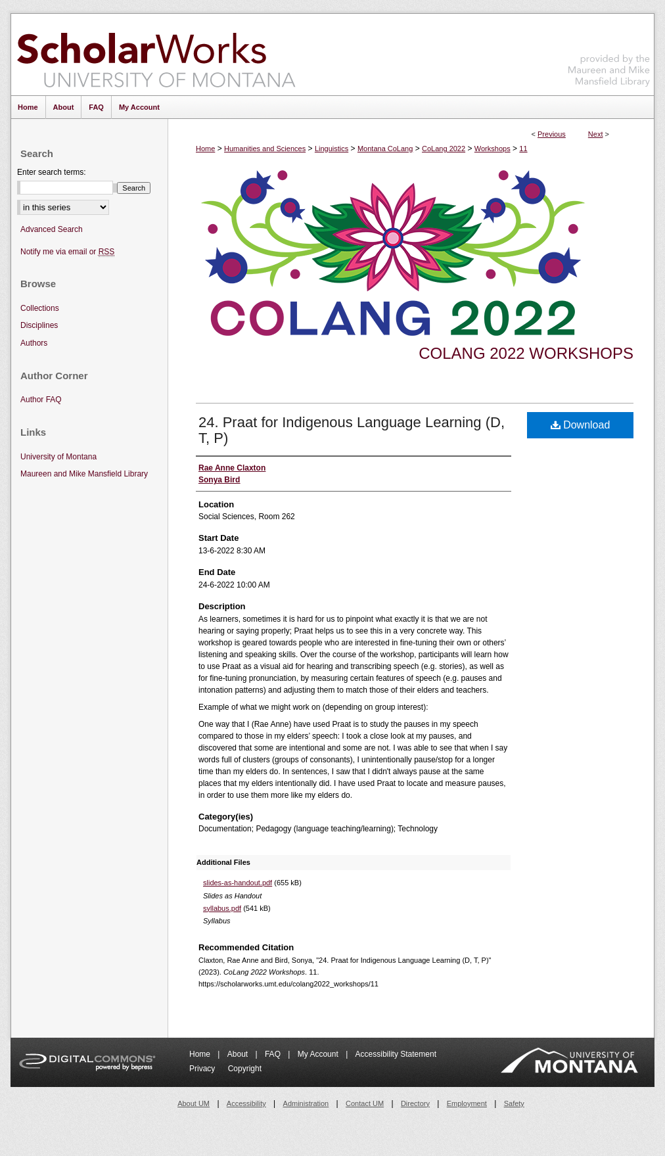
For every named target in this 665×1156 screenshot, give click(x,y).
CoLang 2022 (443, 148)
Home (205, 148)
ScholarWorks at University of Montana (156, 54)
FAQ (274, 1054)
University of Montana (58, 456)
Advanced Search (51, 229)
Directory (415, 1103)
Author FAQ (41, 399)
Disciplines (39, 325)
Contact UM (365, 1103)
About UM (193, 1103)
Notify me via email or (67, 252)
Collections (39, 308)
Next (595, 134)
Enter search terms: (51, 172)
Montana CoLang (385, 148)
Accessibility (246, 1103)
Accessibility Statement (395, 1054)
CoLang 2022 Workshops (526, 353)
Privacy (203, 1068)
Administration (306, 1103)
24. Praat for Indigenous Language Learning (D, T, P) (351, 430)
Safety (514, 1103)
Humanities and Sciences (265, 148)
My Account (319, 1054)
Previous (552, 134)
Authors (33, 343)
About (238, 1054)
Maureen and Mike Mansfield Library (609, 52)
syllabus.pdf (222, 908)
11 (523, 148)
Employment (467, 1103)
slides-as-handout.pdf (237, 883)
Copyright (245, 1068)
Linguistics (331, 148)
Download (580, 424)
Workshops (492, 148)
